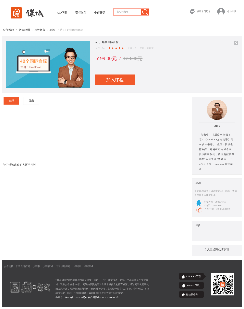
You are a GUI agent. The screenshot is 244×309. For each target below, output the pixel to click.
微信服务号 (192, 294)
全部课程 (8, 30)
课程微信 (80, 12)
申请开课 (99, 12)
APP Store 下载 (193, 276)
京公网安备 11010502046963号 (103, 297)
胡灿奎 (217, 126)
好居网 (37, 266)
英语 (52, 30)
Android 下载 (193, 285)
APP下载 (62, 12)
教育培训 (24, 30)
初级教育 (39, 30)
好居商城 (48, 266)
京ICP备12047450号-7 (76, 297)
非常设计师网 (23, 266)
